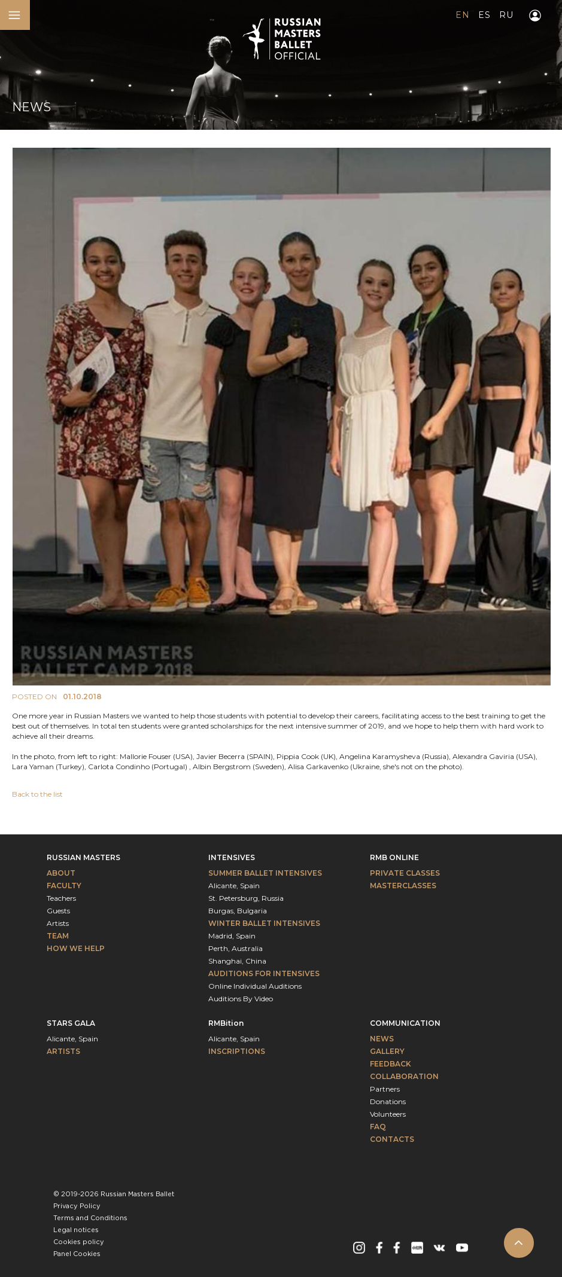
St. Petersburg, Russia (246, 898)
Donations (388, 1101)
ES (484, 15)
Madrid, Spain (232, 935)
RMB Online (394, 857)
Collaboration (404, 1076)
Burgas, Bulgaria (237, 910)
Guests (58, 910)
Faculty (64, 885)
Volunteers (388, 1114)
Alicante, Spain (234, 885)
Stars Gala (71, 1023)
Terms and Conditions (90, 1218)
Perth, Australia (235, 948)
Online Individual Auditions (255, 986)
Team (58, 935)
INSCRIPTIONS (236, 1051)
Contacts (392, 1139)
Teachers (61, 898)
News (382, 1038)
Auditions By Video (240, 998)
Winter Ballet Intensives (264, 923)
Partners (385, 1088)
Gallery (387, 1051)
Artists (58, 923)
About (61, 872)
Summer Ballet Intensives (265, 872)
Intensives (231, 857)
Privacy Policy (77, 1206)
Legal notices (76, 1230)
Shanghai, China (237, 960)
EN (462, 15)
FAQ (378, 1126)
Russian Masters (83, 857)
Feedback (390, 1063)
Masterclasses (403, 885)
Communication (405, 1023)
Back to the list (37, 794)
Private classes (405, 872)
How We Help (76, 948)
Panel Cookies (77, 1254)
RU (506, 15)
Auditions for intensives (264, 973)
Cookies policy (78, 1242)
